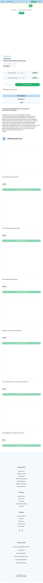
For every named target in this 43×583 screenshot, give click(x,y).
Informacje (21, 99)
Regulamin (21, 519)
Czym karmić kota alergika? (21, 560)
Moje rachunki (21, 499)
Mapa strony (21, 521)
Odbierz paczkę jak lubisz (21, 484)
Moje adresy (21, 501)
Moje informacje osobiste (21, 504)
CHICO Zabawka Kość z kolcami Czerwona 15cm (13, 433)
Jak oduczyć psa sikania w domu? (21, 557)
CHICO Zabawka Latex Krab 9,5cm (9, 279)
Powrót (21, 13)
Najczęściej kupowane (21, 481)
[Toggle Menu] (31, 5)
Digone (25, 577)
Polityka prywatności (21, 487)
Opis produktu (21, 96)
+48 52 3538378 (9, 1)
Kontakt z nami (21, 471)
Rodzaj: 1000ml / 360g (12, 78)
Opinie (21, 102)
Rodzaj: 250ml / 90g (12, 73)
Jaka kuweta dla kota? (21, 553)
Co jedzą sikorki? (21, 550)
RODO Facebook (21, 524)
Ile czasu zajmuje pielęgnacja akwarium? (21, 547)
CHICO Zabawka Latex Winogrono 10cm (11, 228)
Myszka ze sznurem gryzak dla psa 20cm (12, 331)
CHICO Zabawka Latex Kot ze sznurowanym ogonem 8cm (15, 382)
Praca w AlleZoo (21, 526)
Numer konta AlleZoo (21, 516)
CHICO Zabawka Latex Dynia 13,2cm (10, 177)
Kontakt (33, 1)
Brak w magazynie (21, 189)
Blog (3, 1)
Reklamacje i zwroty (21, 474)
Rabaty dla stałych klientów (21, 479)
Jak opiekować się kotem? (21, 563)
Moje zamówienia (21, 496)
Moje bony (21, 507)
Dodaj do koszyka (27, 84)
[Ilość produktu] (8, 85)
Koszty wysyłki (21, 476)
